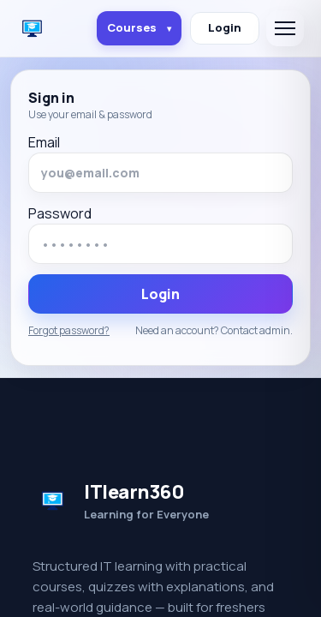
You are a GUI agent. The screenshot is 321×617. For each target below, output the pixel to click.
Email (44, 142)
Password (60, 213)
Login (224, 27)
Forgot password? (69, 331)
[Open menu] (285, 28)
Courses (139, 27)
